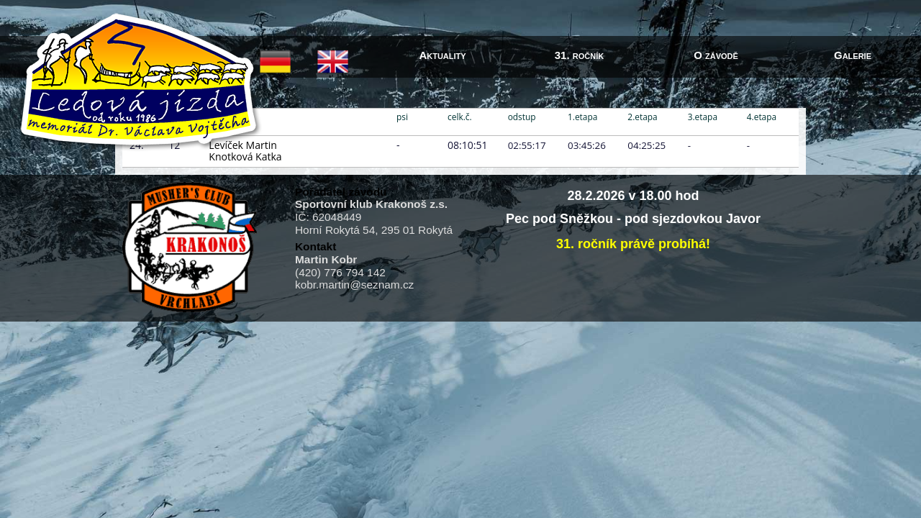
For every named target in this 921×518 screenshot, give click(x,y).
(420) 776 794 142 (340, 272)
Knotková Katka (245, 156)
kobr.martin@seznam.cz (354, 284)
